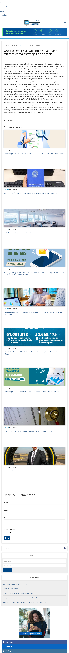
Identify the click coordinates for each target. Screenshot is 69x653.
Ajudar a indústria (10, 471)
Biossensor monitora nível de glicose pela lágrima (18, 593)
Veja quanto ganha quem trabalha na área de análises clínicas (21, 598)
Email (6, 510)
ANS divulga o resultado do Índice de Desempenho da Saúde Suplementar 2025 (34, 153)
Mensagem (8, 518)
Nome (6, 503)
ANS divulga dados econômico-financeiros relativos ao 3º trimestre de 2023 (32, 391)
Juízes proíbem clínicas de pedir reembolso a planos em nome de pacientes (32, 431)
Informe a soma (9, 529)
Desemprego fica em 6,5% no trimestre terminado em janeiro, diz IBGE (30, 193)
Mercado (23, 46)
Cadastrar (7, 570)
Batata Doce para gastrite (10, 589)
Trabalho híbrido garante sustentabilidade (20, 233)
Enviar (7, 538)
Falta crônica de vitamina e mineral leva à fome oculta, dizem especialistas (25, 602)
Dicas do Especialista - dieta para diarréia (15, 584)
